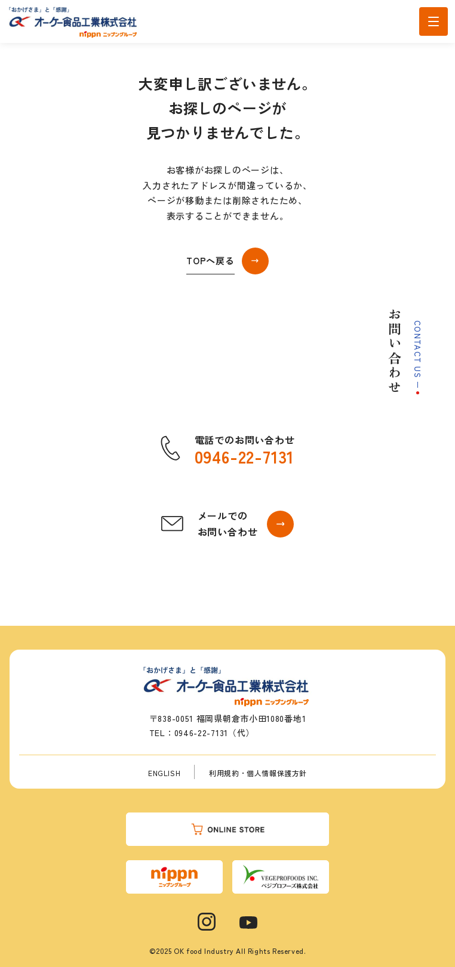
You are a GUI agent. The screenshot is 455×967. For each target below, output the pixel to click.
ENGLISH (164, 773)
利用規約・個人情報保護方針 (258, 773)
